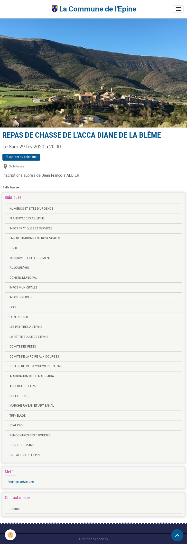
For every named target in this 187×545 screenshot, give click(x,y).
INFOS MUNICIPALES (23, 287)
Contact (14, 509)
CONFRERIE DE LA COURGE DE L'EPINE (35, 366)
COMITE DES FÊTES (22, 346)
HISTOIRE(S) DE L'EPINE (25, 455)
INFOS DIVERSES (20, 297)
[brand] (69, 8)
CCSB (13, 248)
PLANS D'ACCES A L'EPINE (27, 218)
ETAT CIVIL (16, 425)
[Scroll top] (177, 535)
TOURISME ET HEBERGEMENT (30, 258)
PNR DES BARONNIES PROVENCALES (34, 238)
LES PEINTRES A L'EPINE (25, 327)
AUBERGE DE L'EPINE (23, 386)
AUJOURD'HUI (19, 267)
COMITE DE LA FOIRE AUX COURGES (34, 356)
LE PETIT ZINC (18, 396)
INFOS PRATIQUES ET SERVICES (30, 228)
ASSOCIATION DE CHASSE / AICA (31, 376)
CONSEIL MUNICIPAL (23, 277)
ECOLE (14, 307)
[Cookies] (10, 534)
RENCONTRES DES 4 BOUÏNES (29, 435)
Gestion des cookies (93, 539)
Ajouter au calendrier (21, 157)
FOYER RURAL (19, 317)
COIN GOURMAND (21, 445)
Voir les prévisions (21, 481)
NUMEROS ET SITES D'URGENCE (31, 208)
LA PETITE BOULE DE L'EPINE (28, 337)
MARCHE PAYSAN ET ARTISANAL (31, 405)
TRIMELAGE (17, 415)
